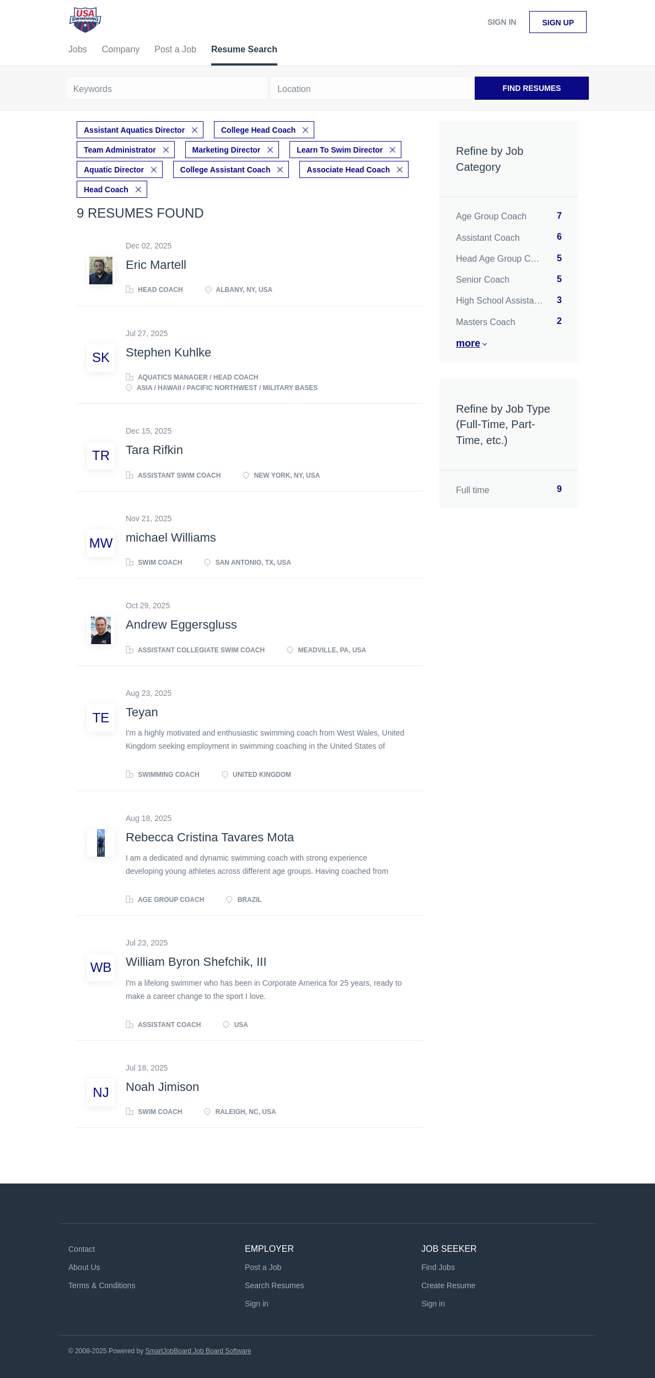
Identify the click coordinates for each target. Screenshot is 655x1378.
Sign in (501, 22)
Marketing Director (226, 149)
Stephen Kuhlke (168, 352)
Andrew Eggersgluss (181, 624)
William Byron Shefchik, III (196, 962)
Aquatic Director (114, 169)
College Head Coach (258, 130)
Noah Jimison (162, 1087)
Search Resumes (274, 1285)
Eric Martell (156, 265)
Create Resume (448, 1285)
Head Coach (106, 189)
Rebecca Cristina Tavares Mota (210, 837)
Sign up (558, 22)
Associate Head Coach (348, 169)
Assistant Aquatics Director (134, 130)
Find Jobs (438, 1267)
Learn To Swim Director (340, 149)
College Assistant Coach (225, 169)
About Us (84, 1267)
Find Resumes (532, 88)
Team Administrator (120, 149)
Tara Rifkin (154, 450)
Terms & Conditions (101, 1285)
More (468, 343)
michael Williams (171, 537)
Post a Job (263, 1267)
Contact (81, 1249)
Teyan (142, 712)
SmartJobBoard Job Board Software (198, 1351)
